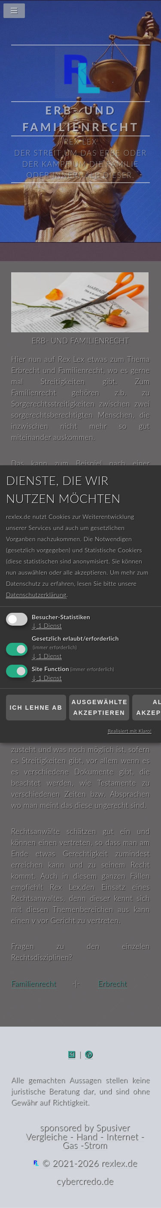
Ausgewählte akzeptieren (100, 708)
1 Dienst (47, 626)
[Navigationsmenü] (80, 13)
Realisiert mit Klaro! (130, 731)
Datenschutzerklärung (36, 595)
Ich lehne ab (35, 707)
